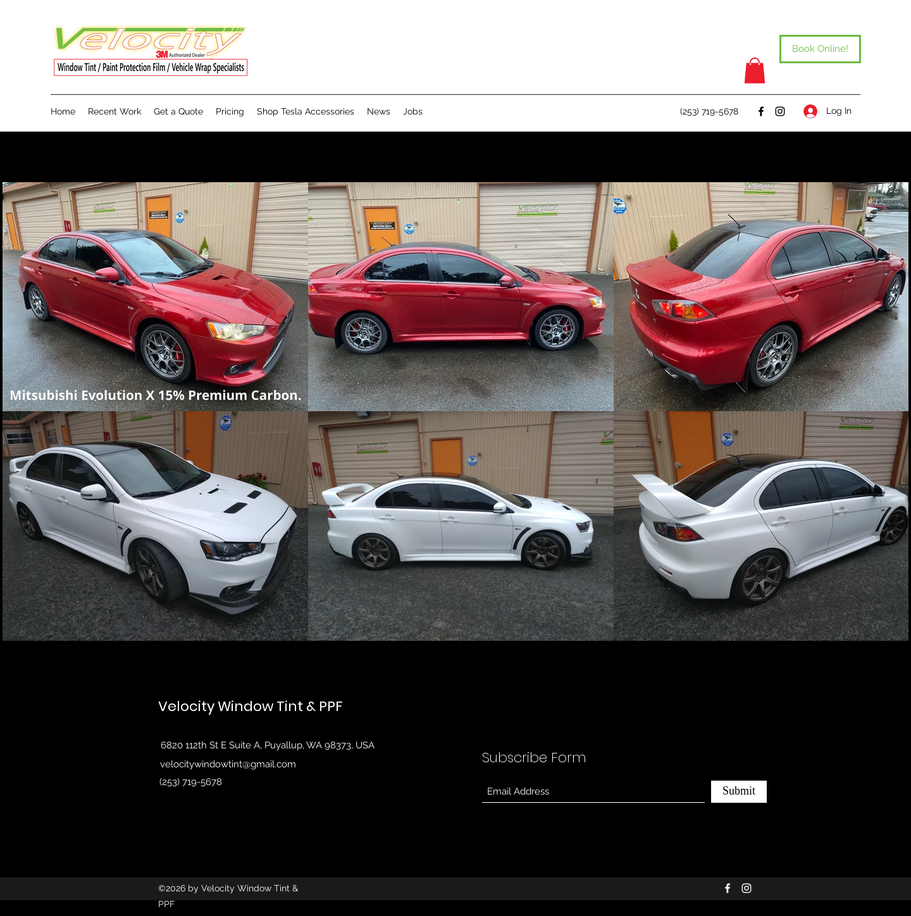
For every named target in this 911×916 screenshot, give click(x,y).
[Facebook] (761, 111)
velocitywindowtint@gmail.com (228, 764)
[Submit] (739, 792)
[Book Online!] (820, 49)
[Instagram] (780, 111)
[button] (754, 71)
